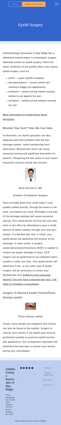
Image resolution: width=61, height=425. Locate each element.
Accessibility (48, 380)
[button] (57, 4)
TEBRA (43, 421)
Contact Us (48, 385)
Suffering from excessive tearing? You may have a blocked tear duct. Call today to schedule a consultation (30, 279)
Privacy (48, 368)
